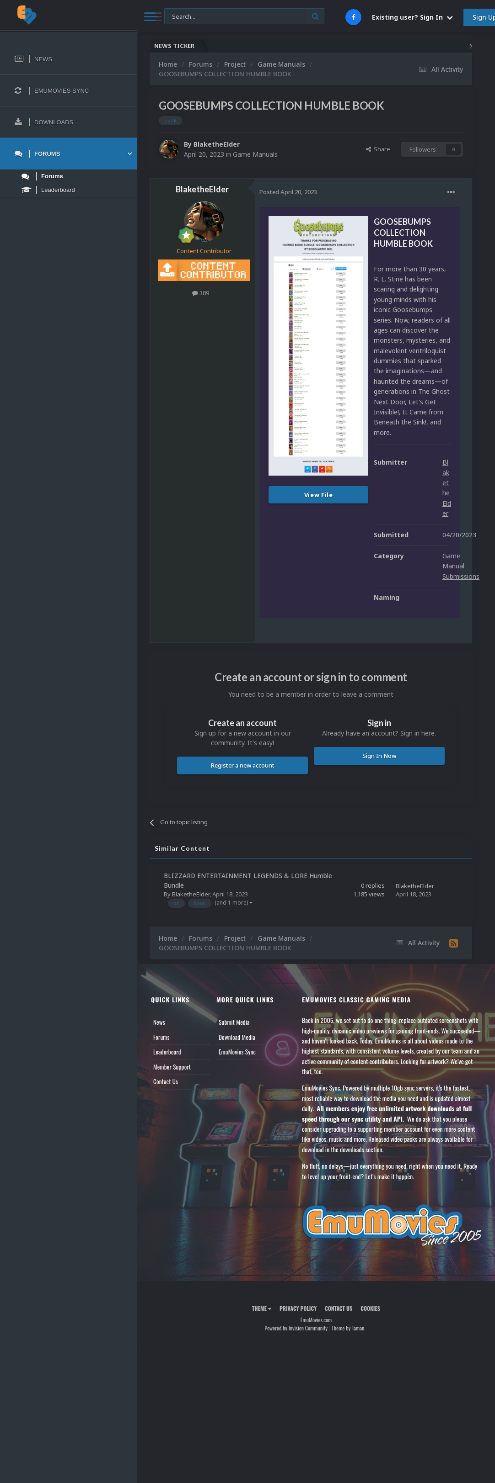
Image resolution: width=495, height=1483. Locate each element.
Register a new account (242, 765)
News (159, 1022)
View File (318, 495)
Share (378, 149)
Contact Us (165, 1081)
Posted (288, 192)
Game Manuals (255, 154)
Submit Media (234, 1022)
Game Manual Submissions (460, 566)
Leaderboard (167, 1051)
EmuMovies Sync (237, 1051)
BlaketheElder (217, 144)
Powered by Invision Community (296, 1328)
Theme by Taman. (349, 1328)
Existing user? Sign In (412, 17)
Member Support (172, 1066)
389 (200, 293)
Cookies (370, 1308)
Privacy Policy (298, 1308)
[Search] (244, 17)
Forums (161, 1037)
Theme (261, 1308)
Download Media (237, 1037)
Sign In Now (379, 756)
